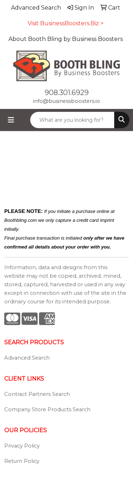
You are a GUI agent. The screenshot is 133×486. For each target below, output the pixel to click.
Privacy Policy (22, 446)
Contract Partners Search (37, 394)
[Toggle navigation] (11, 120)
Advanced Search (27, 358)
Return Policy (21, 461)
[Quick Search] (72, 120)
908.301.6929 (67, 92)
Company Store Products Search (47, 409)
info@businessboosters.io (66, 101)
